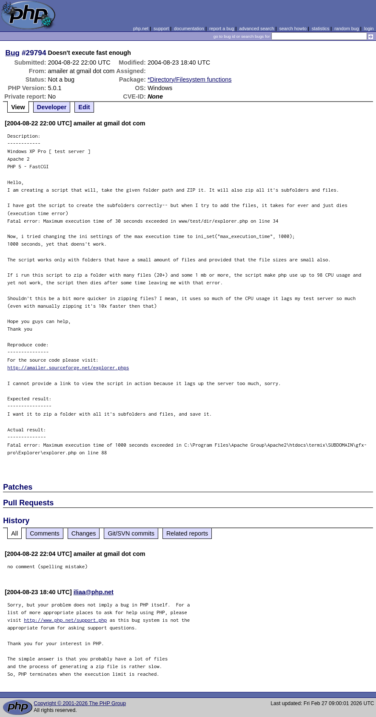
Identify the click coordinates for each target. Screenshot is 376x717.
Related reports (187, 533)
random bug (346, 28)
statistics (320, 28)
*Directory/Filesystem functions (190, 79)
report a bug (221, 28)
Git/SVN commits (131, 533)
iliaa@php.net (94, 592)
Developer (52, 107)
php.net (140, 28)
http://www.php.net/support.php (65, 620)
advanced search (256, 28)
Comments (45, 533)
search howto (292, 28)
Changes (83, 533)
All (14, 533)
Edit (84, 107)
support (161, 28)
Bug (13, 52)
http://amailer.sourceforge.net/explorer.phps (68, 367)
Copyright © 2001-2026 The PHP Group (80, 703)
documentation (189, 28)
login (369, 28)
